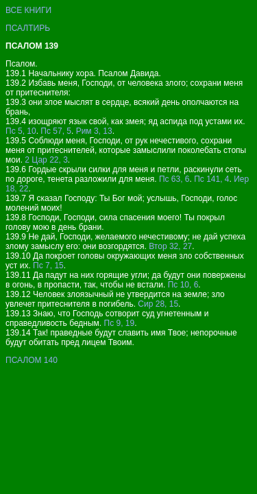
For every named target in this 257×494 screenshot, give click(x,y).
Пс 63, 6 (174, 179)
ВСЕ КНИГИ (28, 10)
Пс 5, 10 (20, 131)
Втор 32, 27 (170, 246)
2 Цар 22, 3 (46, 160)
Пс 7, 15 (48, 265)
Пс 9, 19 (119, 323)
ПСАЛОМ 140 (31, 360)
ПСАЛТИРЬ (27, 28)
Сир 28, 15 (158, 304)
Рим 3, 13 (94, 131)
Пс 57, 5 (55, 131)
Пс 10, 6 (183, 285)
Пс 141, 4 (211, 179)
